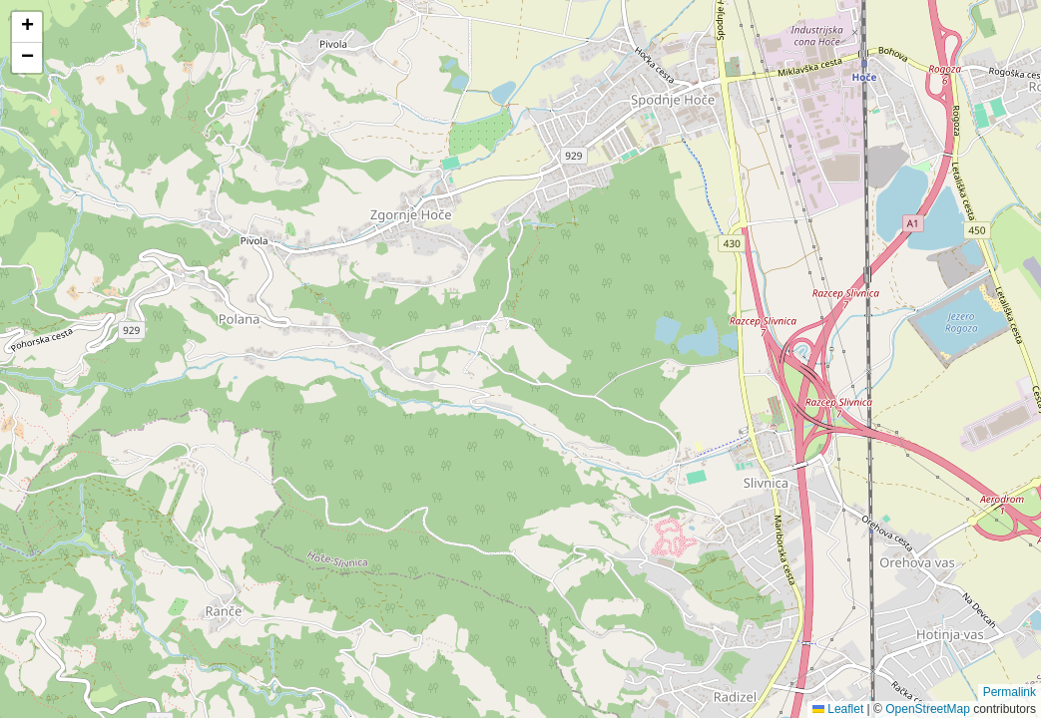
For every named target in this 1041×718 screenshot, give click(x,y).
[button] (27, 27)
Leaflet (837, 709)
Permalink (1009, 692)
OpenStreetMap (927, 709)
